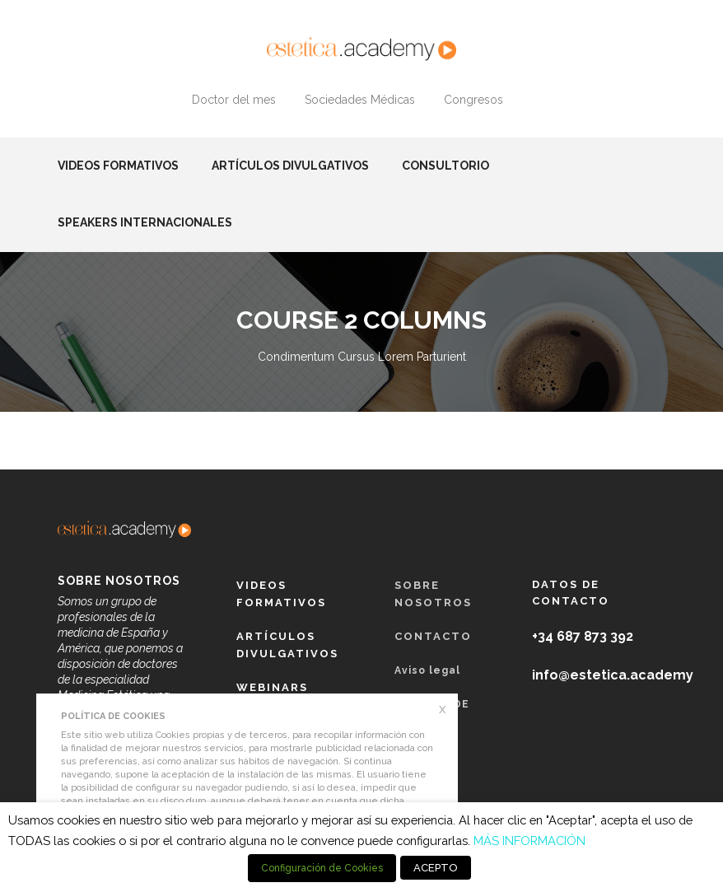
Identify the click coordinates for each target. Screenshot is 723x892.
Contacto (433, 636)
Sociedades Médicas (360, 99)
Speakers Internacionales (145, 222)
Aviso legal (427, 670)
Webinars (272, 687)
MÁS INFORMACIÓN (529, 841)
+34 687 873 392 (582, 636)
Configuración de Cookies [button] (322, 868)
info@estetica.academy (612, 675)
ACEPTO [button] (435, 868)
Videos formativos (118, 165)
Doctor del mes (234, 99)
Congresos (473, 99)
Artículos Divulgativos (290, 165)
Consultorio (445, 165)
